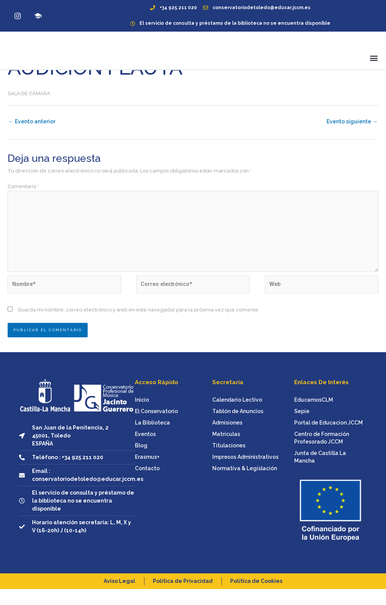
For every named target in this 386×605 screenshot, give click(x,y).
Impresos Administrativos (245, 473)
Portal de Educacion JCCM (328, 439)
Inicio (142, 416)
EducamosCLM (313, 416)
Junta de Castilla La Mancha (320, 473)
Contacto (147, 484)
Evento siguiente (352, 133)
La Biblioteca (152, 439)
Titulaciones (228, 461)
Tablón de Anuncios (237, 427)
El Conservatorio (156, 427)
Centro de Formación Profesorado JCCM (321, 454)
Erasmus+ (147, 473)
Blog (141, 461)
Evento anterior (31, 133)
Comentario (23, 198)
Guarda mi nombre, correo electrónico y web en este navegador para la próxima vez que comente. (138, 326)
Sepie (301, 427)
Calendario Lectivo (237, 416)
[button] (374, 63)
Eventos (145, 450)
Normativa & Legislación (244, 484)
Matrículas (226, 450)
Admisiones (227, 439)
